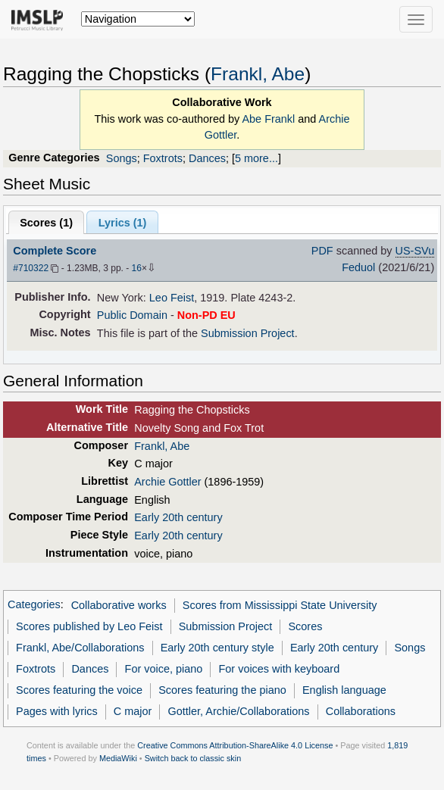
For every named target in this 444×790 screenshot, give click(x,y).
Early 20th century (178, 517)
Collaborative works (119, 605)
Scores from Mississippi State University (280, 605)
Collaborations (361, 711)
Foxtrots (163, 158)
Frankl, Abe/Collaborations (80, 648)
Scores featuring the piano (222, 690)
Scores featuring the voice (79, 690)
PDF (322, 251)
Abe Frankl (268, 119)
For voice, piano (164, 669)
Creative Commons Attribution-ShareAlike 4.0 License (235, 745)
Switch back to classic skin (193, 758)
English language (344, 690)
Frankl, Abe (258, 74)
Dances (207, 158)
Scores (305, 626)
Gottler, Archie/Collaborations (239, 711)
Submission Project (248, 333)
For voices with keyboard (279, 669)
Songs (121, 158)
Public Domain (132, 315)
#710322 (30, 268)
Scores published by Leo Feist (89, 626)
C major (133, 711)
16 (137, 268)
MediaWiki (118, 758)
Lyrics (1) (122, 223)
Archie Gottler (167, 482)
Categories (34, 605)
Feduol (358, 267)
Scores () (46, 223)
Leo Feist (171, 298)
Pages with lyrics (57, 711)
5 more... (256, 158)
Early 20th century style (217, 648)
